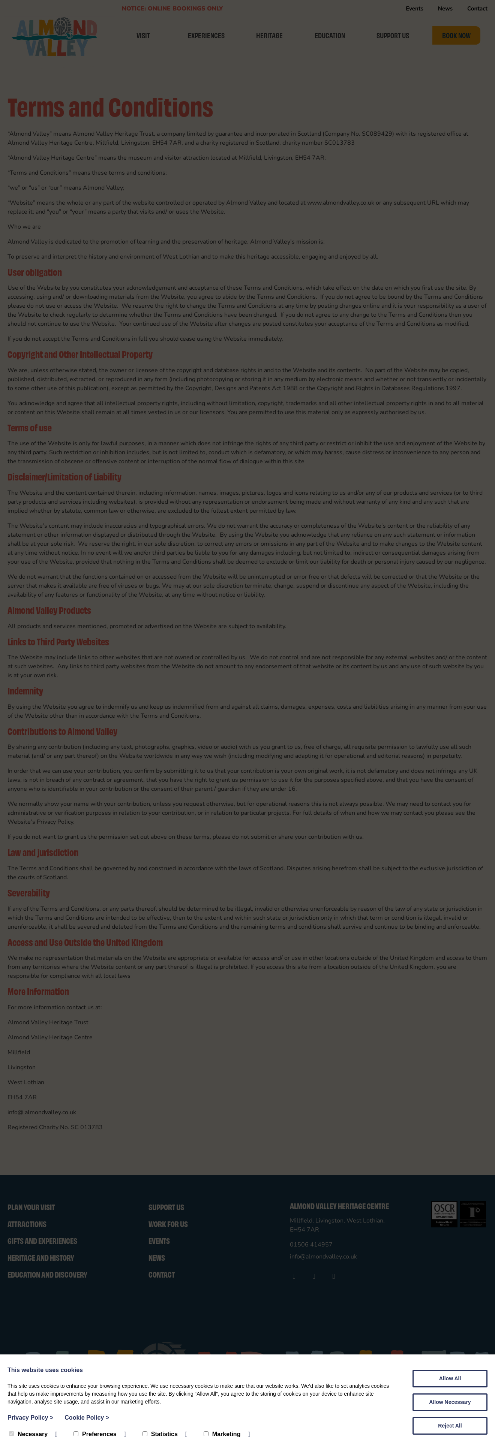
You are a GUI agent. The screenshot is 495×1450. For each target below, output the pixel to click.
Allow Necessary (450, 1402)
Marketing (222, 1434)
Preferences (95, 1434)
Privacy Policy (30, 1417)
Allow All (450, 1378)
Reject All (450, 1426)
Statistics (160, 1434)
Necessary (28, 1434)
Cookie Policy (86, 1417)
